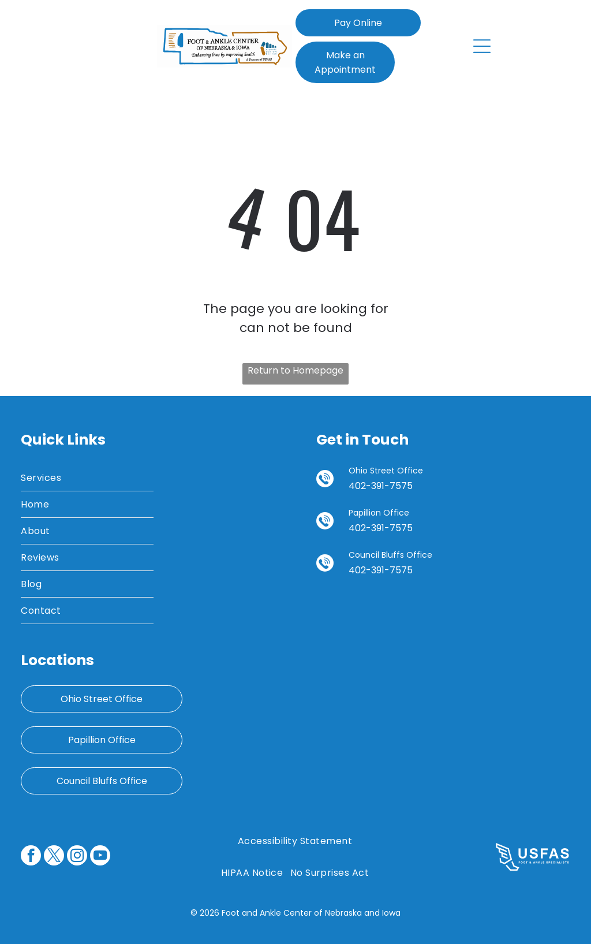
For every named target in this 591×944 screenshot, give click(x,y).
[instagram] (77, 856)
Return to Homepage (295, 370)
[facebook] (31, 856)
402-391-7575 (381, 485)
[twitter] (54, 856)
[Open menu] (482, 46)
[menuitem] (87, 478)
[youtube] (100, 856)
